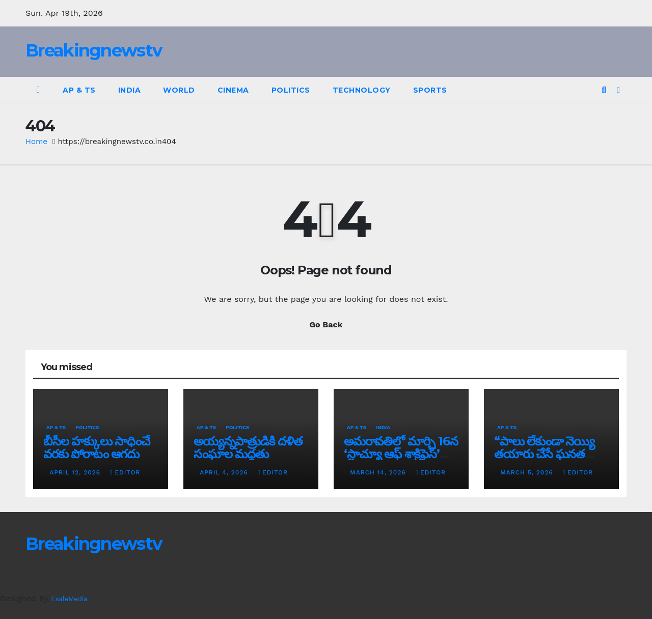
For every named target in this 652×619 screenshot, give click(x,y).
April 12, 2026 (76, 472)
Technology (362, 90)
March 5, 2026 (527, 472)
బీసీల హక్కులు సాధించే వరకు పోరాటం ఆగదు (96, 447)
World (179, 90)
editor (125, 472)
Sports (430, 90)
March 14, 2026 (379, 472)
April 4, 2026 (225, 472)
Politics (290, 90)
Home (36, 141)
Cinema (233, 90)
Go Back (326, 324)
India (129, 90)
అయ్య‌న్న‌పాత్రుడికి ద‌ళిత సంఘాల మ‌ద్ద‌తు (248, 447)
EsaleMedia (69, 599)
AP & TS (79, 90)
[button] (604, 90)
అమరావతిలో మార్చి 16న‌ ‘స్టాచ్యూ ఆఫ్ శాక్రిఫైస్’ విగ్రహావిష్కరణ (400, 454)
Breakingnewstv (93, 50)
